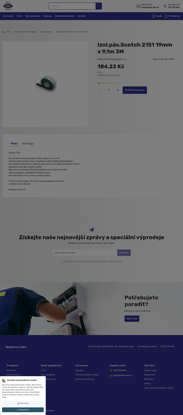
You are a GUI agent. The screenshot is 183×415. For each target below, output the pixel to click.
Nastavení (22, 403)
